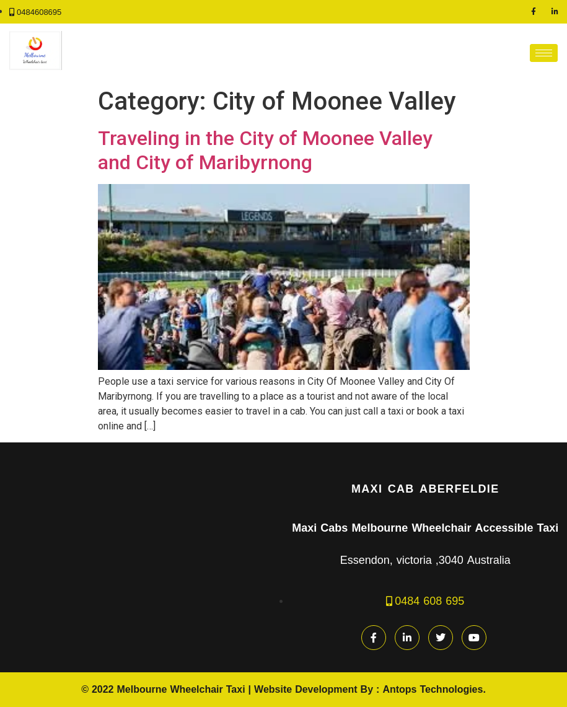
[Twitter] (440, 637)
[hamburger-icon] (544, 53)
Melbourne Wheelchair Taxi (181, 689)
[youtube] (474, 637)
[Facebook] (533, 11)
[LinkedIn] (554, 11)
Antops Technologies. (433, 689)
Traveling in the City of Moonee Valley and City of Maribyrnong (265, 149)
